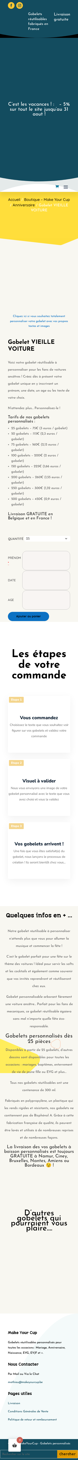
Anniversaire (24, 205)
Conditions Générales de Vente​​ (28, 1411)
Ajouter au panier (28, 616)
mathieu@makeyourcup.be (25, 1382)
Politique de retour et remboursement (32, 1419)
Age (11, 600)
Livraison (14, 1403)
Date (12, 580)
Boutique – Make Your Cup (47, 199)
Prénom (14, 558)
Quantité (16, 539)
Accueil (14, 199)
